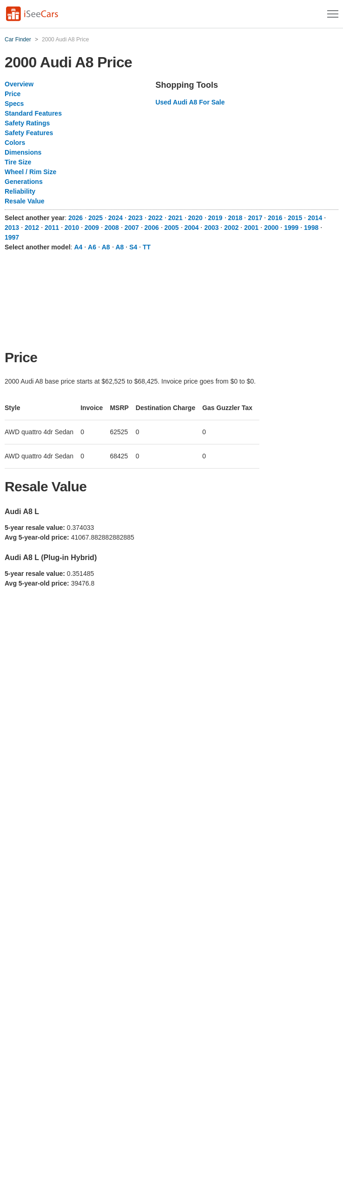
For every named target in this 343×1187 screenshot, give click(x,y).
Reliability (20, 191)
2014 (315, 218)
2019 (215, 218)
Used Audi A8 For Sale (189, 102)
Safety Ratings (27, 123)
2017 (255, 218)
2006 (152, 227)
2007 (132, 227)
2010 (72, 227)
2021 (175, 218)
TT (147, 247)
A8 (106, 247)
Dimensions (23, 152)
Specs (14, 103)
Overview (19, 84)
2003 (211, 227)
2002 (231, 227)
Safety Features (29, 133)
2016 (275, 218)
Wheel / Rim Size (30, 172)
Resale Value (25, 201)
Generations (24, 181)
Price (12, 94)
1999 (291, 227)
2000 (271, 227)
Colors (15, 142)
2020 (195, 218)
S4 (133, 247)
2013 (12, 227)
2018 (235, 218)
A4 (78, 247)
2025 (95, 218)
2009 (92, 227)
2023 (135, 218)
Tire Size (18, 162)
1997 (12, 237)
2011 (52, 227)
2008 (112, 227)
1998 (311, 227)
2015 (295, 218)
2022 (155, 218)
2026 (75, 218)
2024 (115, 218)
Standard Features (33, 113)
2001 (251, 227)
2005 (172, 227)
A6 (92, 247)
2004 (191, 227)
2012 (32, 227)
